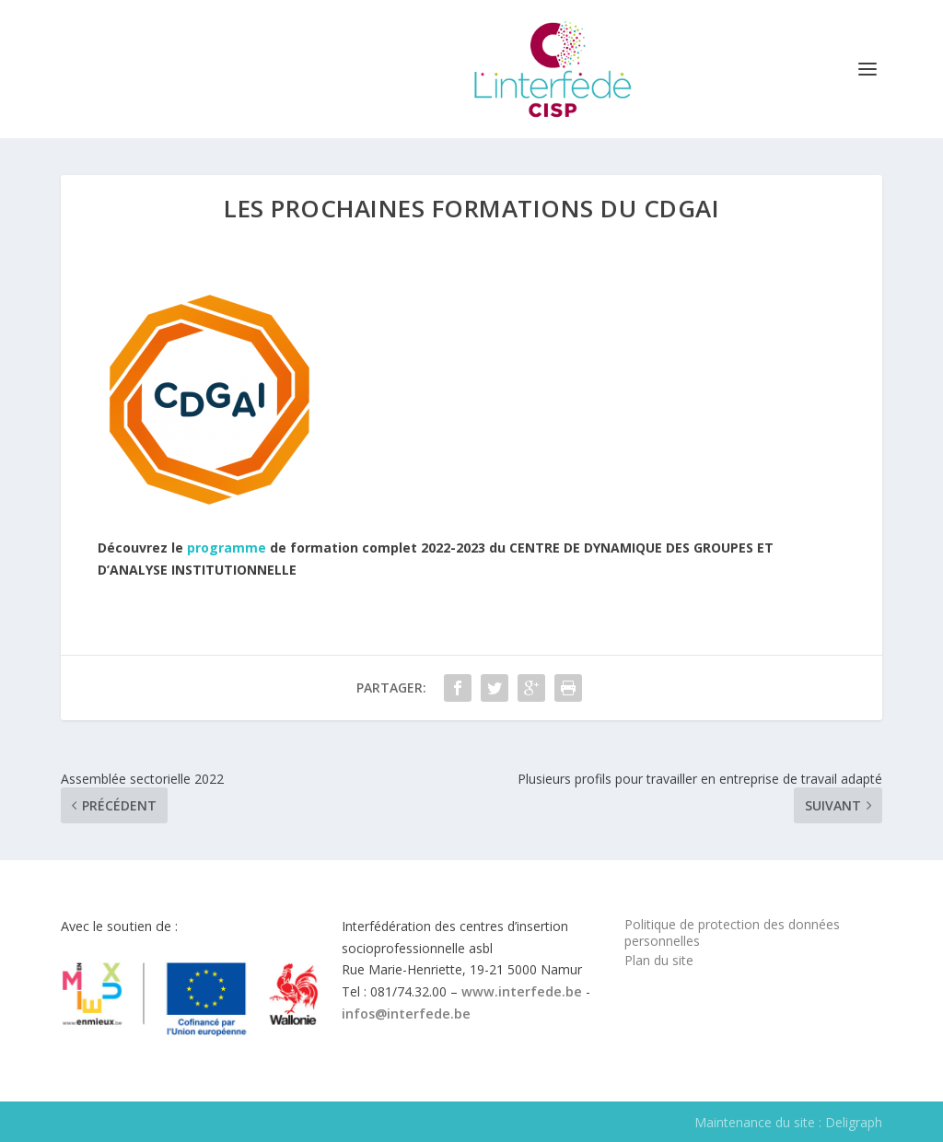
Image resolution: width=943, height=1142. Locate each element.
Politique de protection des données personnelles (732, 932)
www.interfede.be (521, 991)
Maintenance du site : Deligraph (788, 1122)
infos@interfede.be (406, 1013)
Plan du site (658, 960)
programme (226, 547)
